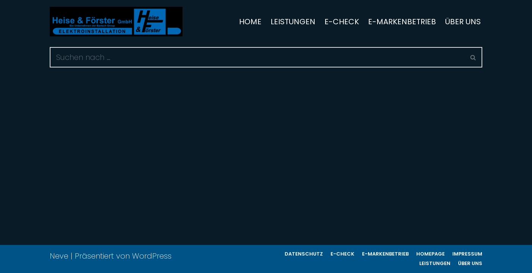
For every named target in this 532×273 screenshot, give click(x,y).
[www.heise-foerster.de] (116, 21)
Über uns (463, 21)
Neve (59, 256)
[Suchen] (257, 57)
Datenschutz (304, 253)
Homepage (430, 253)
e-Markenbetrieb (402, 21)
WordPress (152, 256)
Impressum (467, 253)
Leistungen (293, 21)
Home (250, 21)
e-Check (341, 21)
